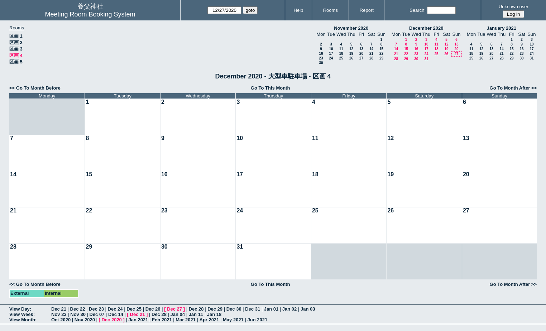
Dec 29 (214, 309)
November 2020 (351, 28)
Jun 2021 (257, 319)
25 (341, 58)
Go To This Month (270, 88)
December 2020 (426, 28)
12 (351, 49)
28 (371, 58)
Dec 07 (97, 314)
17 (331, 54)
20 (361, 54)
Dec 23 (96, 309)
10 (331, 49)
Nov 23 (59, 314)
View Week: (22, 314)
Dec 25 (134, 309)
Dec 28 (196, 309)
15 (381, 49)
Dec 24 (115, 309)
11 (341, 49)
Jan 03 (308, 309)
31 (426, 59)
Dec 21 (58, 309)
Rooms (330, 10)
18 (341, 54)
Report (367, 10)
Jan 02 (289, 309)
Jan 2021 (138, 319)
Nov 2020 (85, 319)
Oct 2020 (61, 319)
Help (298, 10)
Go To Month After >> (513, 88)
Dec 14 (115, 314)
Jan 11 (196, 314)
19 (351, 54)
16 (321, 54)
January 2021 (501, 28)
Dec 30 (233, 309)
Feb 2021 (162, 319)
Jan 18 (214, 314)
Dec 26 (153, 309)
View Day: (20, 309)
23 (321, 58)
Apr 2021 (209, 319)
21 (371, 54)
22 (381, 54)
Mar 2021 (186, 319)
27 (361, 58)
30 (321, 63)
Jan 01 (271, 309)
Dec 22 (77, 309)
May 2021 (233, 319)
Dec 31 (252, 309)
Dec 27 (174, 309)
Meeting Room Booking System (90, 14)
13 (361, 49)
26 (351, 58)
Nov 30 (78, 314)
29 (381, 58)
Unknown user (513, 6)
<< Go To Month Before (35, 88)
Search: (417, 10)
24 (331, 58)
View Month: (23, 319)
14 (371, 49)
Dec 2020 (111, 319)
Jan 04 (178, 314)
